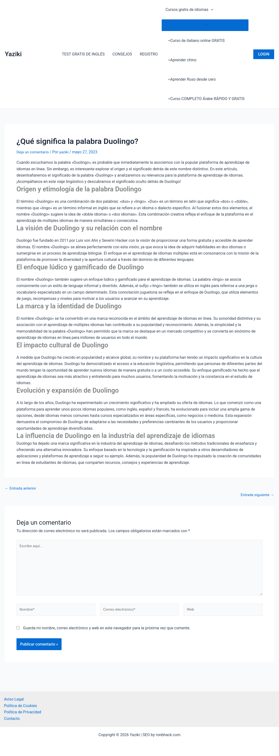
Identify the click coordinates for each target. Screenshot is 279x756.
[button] (263, 54)
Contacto (12, 718)
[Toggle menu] (205, 25)
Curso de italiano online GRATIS (195, 40)
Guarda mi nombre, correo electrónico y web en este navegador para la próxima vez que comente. (106, 630)
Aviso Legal (14, 699)
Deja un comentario (33, 152)
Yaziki (13, 54)
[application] (210, 9)
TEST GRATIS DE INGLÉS (83, 54)
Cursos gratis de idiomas (189, 9)
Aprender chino (181, 60)
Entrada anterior (21, 488)
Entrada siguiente (256, 494)
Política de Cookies (20, 705)
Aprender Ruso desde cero (191, 79)
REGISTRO (149, 54)
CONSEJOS (122, 54)
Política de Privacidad (22, 712)
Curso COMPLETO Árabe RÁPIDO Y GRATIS (205, 98)
